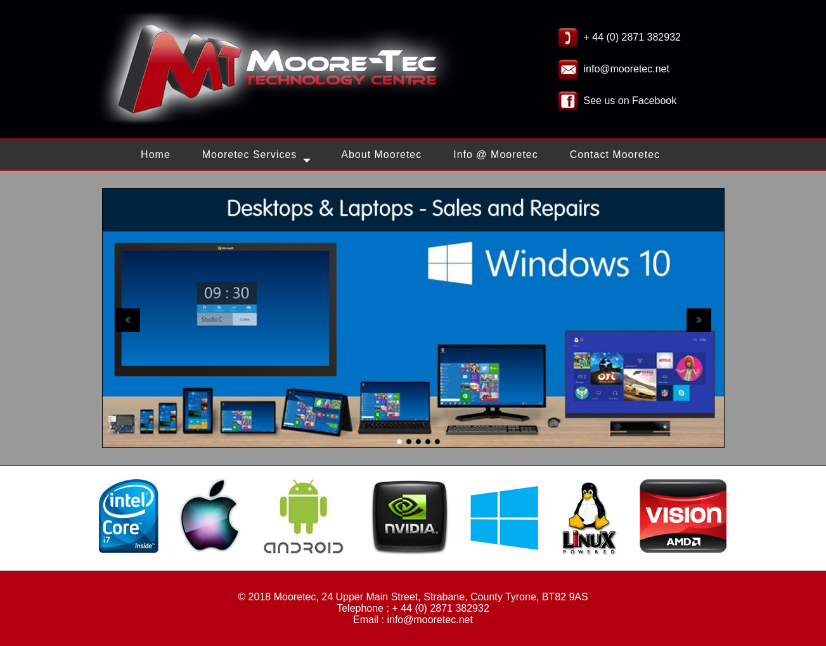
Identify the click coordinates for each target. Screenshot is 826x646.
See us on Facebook (630, 100)
